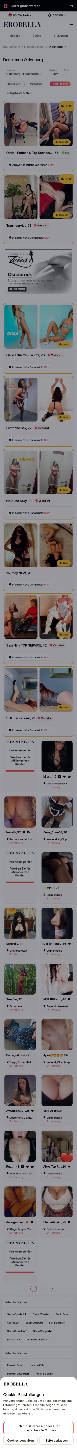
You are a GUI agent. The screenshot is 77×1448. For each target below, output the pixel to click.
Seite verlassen (57, 1440)
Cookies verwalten (20, 1440)
